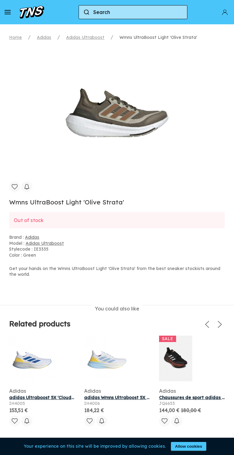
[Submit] (86, 12)
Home (15, 37)
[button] (7, 12)
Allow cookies (188, 446)
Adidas (44, 37)
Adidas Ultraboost (85, 37)
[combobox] (133, 12)
